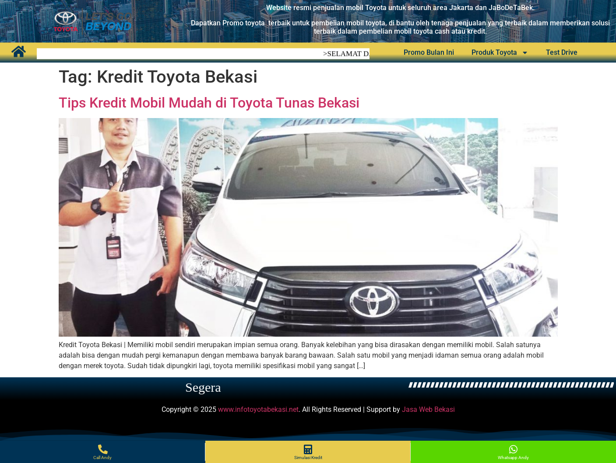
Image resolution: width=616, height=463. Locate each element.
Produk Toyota (500, 51)
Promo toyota (244, 23)
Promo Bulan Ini (429, 51)
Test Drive (561, 51)
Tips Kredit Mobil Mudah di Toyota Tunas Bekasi (209, 102)
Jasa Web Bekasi (428, 409)
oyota (376, 23)
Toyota (376, 7)
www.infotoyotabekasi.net (258, 409)
